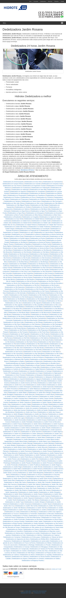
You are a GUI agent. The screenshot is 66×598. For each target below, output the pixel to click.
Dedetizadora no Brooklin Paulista (14, 365)
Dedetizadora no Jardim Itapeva (52, 431)
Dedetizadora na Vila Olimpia (34, 322)
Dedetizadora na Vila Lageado (13, 305)
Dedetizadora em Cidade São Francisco (50, 224)
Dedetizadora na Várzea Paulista (40, 556)
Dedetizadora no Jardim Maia (36, 437)
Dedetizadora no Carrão (10, 371)
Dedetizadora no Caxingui (44, 371)
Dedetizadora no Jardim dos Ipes (49, 416)
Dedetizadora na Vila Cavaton (21, 269)
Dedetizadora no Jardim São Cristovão (39, 482)
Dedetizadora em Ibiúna (27, 554)
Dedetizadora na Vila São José (13, 347)
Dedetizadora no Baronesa (38, 359)
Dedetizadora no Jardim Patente (28, 453)
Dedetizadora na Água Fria (39, 211)
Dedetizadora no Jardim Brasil (45, 394)
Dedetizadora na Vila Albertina (22, 250)
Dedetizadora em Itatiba (52, 558)
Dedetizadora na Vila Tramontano (13, 353)
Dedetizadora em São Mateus (53, 203)
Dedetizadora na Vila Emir (32, 285)
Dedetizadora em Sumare (40, 207)
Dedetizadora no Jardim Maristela (43, 443)
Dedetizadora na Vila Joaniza (51, 303)
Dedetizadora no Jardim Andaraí (36, 385)
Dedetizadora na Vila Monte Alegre (19, 312)
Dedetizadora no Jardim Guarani (13, 426)
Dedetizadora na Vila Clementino (42, 271)
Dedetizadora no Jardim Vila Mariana (14, 508)
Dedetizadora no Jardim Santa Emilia (15, 470)
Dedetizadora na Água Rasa (16, 213)
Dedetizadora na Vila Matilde (18, 264)
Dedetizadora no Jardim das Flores (26, 412)
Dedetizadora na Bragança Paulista (32, 560)
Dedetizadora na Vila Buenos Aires (38, 264)
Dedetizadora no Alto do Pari (54, 357)
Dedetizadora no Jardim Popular (21, 463)
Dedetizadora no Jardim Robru (12, 468)
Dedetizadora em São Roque (26, 552)
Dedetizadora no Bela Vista (52, 215)
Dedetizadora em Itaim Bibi (38, 189)
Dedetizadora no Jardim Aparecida (42, 386)
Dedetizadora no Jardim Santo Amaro (40, 478)
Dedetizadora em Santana (13, 201)
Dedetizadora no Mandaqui (28, 511)
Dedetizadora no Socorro (34, 474)
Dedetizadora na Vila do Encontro (26, 281)
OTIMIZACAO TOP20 (39, 593)
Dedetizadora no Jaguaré (33, 379)
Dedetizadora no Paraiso (20, 515)
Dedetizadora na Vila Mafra (34, 306)
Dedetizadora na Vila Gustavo (30, 283)
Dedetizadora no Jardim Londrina (52, 435)
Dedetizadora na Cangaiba (30, 217)
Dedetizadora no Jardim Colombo (20, 406)
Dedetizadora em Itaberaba (20, 189)
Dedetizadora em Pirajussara (19, 199)
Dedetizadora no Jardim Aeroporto (14, 381)
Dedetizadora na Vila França (40, 291)
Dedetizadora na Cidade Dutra (21, 221)
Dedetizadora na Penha (37, 238)
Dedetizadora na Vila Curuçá (43, 275)
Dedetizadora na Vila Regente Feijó (16, 336)
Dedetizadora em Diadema (45, 525)
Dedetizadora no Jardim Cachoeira (27, 396)
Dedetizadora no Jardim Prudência (29, 465)
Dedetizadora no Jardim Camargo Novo (16, 398)
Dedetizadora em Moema (37, 193)
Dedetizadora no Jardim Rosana (32, 468)
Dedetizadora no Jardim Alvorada (36, 381)
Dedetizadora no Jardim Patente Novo (51, 453)
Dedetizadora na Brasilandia (12, 217)
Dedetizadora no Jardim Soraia (19, 496)
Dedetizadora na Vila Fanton (51, 287)
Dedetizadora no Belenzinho (34, 361)
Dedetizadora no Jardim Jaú (52, 433)
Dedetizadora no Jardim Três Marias (28, 500)
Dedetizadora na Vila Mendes (18, 301)
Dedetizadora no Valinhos (34, 535)
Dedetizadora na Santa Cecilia (41, 244)
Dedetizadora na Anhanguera (35, 213)
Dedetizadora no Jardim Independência (27, 429)
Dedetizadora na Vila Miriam (13, 310)
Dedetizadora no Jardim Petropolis (14, 461)
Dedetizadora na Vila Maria (51, 306)
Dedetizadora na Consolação (41, 228)
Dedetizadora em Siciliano (23, 207)
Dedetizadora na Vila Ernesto (50, 285)
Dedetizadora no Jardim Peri (29, 459)
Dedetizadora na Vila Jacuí (13, 303)
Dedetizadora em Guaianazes (21, 187)
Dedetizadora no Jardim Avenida (13, 390)
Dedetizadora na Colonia (23, 228)
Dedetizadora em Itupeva (19, 558)
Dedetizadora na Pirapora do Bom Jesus (48, 552)
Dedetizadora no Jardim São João (51, 484)
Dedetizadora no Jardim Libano (31, 435)
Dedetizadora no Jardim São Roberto (15, 490)
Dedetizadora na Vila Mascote (42, 250)
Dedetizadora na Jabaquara (32, 326)
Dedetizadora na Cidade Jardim (41, 221)
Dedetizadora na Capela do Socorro (51, 217)
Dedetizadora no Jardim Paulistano (35, 455)
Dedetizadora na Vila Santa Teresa (26, 342)
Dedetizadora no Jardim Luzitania (15, 437)
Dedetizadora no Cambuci (13, 367)
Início (30, 1)
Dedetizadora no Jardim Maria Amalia (47, 439)
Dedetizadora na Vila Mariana (54, 308)
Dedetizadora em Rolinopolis (54, 199)
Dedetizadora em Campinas (11, 537)
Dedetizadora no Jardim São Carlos (15, 482)
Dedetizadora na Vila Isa (54, 301)
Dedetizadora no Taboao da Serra (51, 537)
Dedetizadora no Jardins (38, 509)
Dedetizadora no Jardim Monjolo (26, 445)
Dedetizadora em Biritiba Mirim (39, 539)
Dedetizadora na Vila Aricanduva (41, 258)
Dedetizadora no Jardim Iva (12, 433)
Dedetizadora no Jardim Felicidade (21, 422)
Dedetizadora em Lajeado (55, 509)
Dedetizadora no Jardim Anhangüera (20, 386)
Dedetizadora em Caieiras (11, 554)
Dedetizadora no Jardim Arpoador (33, 523)
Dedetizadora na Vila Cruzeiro (23, 275)
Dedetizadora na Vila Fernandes (14, 289)
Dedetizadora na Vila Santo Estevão (38, 344)
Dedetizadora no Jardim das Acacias (14, 410)
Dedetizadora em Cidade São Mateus (16, 226)
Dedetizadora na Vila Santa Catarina (20, 340)
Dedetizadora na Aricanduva (53, 213)
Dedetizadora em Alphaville (11, 525)
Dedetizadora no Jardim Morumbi (37, 447)
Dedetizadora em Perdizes (12, 197)
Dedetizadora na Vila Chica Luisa (21, 271)
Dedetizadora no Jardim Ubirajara (34, 502)
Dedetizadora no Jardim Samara (53, 468)
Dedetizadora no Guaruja (21, 547)
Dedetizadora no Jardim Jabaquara (32, 433)
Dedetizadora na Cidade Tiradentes (39, 226)
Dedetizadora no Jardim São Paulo (25, 488)
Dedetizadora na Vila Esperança (14, 287)
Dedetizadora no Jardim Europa (36, 420)
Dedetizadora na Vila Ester (34, 287)
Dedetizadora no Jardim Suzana (40, 496)
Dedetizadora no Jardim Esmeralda (15, 420)
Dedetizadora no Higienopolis (53, 373)
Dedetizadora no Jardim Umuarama (20, 504)
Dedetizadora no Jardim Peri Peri (49, 459)
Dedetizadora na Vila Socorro (15, 349)
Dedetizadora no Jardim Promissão (14, 519)
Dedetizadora (43, 1)
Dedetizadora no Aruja (31, 531)
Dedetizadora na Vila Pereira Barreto (15, 328)
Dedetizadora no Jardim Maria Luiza (39, 441)
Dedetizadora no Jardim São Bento (26, 480)
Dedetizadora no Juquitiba (44, 554)
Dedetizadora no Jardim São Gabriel (29, 484)
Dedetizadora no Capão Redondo (34, 369)
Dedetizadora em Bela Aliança (33, 215)
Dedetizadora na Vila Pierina (18, 330)
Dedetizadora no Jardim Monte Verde (14, 447)
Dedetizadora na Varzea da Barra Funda (41, 248)
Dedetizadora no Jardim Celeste (41, 402)
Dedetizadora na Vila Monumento (41, 312)
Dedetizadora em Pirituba (37, 199)
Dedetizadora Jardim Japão (33, 521)
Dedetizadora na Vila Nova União (13, 322)
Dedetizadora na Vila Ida (41, 297)
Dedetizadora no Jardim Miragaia (13, 414)
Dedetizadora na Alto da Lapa (50, 355)
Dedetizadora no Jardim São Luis (36, 486)
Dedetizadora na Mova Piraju (14, 236)
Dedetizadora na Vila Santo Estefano (14, 344)
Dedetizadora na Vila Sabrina (39, 338)
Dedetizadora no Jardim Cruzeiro (41, 406)
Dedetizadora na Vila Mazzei (40, 265)
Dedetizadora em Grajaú (35, 373)
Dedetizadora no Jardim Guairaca (53, 424)
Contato (62, 1)
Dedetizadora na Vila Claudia (40, 269)
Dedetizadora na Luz (18, 234)
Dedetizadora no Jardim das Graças (49, 412)
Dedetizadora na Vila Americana (18, 254)
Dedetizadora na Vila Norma (11, 318)
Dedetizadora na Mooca (33, 234)
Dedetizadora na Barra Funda (14, 215)
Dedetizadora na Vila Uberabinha (34, 353)
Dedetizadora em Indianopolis (41, 187)
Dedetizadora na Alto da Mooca (12, 357)
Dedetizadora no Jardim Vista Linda (19, 509)
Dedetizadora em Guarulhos (14, 531)
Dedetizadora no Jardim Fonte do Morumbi (47, 422)
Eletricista (50, 1)
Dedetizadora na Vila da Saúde (22, 277)
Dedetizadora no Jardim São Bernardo (50, 480)
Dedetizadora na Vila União (54, 353)
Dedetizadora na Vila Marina (18, 242)
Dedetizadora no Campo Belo (31, 367)
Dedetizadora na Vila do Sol (11, 283)
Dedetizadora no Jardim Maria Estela (15, 441)
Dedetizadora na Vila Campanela (20, 265)
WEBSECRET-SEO (26, 593)
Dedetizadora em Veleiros (21, 209)
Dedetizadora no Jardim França (12, 424)
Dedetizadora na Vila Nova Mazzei (48, 320)
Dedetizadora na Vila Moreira (21, 314)
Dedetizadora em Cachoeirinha (52, 181)
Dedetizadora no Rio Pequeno (16, 476)
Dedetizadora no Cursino (18, 373)
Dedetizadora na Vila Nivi (53, 316)
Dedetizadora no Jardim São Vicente (39, 490)
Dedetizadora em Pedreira (54, 195)
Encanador (36, 1)
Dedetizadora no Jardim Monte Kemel (49, 445)
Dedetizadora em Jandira (19, 551)
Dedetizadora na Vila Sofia (33, 349)
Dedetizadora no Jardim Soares (33, 494)
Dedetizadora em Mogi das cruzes (49, 531)
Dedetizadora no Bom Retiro (52, 361)
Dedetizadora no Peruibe (43, 545)
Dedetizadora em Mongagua (39, 547)
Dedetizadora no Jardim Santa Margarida (30, 472)
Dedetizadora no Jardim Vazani (42, 504)
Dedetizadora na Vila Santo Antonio (49, 342)
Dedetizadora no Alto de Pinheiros (33, 357)
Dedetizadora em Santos (14, 529)
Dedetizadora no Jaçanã (17, 379)
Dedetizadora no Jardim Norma (17, 449)
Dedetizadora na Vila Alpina (41, 252)
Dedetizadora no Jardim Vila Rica (37, 508)
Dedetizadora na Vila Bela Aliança (18, 262)
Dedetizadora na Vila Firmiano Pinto (37, 289)
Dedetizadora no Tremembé (28, 513)
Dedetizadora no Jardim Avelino (51, 388)
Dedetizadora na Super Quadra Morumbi (15, 248)
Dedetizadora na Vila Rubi (21, 338)
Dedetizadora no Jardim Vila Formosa (49, 506)
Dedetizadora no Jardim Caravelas (31, 400)
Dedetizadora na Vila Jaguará (32, 303)
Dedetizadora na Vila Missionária (33, 310)
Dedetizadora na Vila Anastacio (39, 254)
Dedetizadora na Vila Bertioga (39, 262)
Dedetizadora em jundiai (32, 533)
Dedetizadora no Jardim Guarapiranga (36, 426)
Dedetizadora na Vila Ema (15, 285)
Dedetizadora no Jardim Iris (11, 431)
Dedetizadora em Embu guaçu (31, 537)
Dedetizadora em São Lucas (34, 203)
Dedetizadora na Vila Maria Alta (12, 308)
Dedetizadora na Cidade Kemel (22, 222)
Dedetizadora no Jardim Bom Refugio (39, 392)
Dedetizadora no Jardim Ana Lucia (14, 385)
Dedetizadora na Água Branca (20, 211)
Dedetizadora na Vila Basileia (40, 260)
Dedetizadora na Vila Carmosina (42, 267)
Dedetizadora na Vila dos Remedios (51, 283)
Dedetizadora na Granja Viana (50, 230)
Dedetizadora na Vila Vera (14, 355)
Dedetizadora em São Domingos (51, 201)
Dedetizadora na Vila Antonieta (42, 256)
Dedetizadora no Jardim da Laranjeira (26, 408)
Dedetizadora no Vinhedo (36, 558)
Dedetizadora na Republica (23, 244)
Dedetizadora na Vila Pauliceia (51, 326)
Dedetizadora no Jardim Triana (49, 500)
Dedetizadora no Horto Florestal (15, 375)
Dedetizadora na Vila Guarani (19, 295)
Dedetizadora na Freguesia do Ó (30, 230)
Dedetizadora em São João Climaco (14, 203)
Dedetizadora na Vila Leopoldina (34, 305)
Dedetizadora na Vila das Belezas (43, 277)
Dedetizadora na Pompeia (18, 240)
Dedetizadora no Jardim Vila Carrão (26, 506)
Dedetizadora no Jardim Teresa (44, 498)
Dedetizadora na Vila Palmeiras (31, 324)
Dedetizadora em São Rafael (39, 205)
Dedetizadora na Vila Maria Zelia (40, 209)
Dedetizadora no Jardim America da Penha (23, 383)
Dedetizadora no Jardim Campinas (49, 396)
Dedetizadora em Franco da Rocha (24, 543)
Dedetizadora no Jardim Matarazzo (29, 388)
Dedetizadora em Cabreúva (20, 556)
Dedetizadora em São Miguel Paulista (17, 205)
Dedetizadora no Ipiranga (26, 377)
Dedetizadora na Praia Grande (49, 529)
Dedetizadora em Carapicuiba (19, 549)
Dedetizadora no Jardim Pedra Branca (21, 457)
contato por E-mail (56, 569)
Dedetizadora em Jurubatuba (36, 191)
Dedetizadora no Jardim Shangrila (49, 492)
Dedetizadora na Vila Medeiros (16, 299)
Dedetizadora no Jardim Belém (17, 392)
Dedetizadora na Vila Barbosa (21, 260)
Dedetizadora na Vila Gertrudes (16, 293)
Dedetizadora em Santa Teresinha (23, 246)
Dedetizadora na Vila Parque (13, 326)
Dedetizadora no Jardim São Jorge (14, 486)
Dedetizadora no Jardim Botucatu (24, 394)
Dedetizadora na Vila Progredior (20, 334)
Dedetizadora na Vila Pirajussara (38, 330)
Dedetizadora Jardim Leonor (11, 435)
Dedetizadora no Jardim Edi (34, 418)
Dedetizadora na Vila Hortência (52, 521)
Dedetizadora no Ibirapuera (34, 375)
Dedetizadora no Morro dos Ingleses (50, 511)
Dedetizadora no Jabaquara (43, 377)
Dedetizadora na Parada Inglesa (19, 238)
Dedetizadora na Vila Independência (38, 299)
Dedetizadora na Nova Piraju (53, 519)
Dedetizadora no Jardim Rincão (32, 467)
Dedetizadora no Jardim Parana (42, 451)
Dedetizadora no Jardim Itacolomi (31, 431)
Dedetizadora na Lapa (26, 232)
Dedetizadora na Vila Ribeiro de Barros (40, 336)
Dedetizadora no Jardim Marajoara (24, 439)
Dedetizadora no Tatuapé (18, 474)
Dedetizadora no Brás (32, 363)
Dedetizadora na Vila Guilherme (38, 295)
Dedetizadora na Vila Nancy (16, 316)
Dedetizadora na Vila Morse (39, 314)
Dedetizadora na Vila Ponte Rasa (39, 332)
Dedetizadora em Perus (28, 197)
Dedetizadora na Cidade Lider (42, 222)
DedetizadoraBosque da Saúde (15, 363)
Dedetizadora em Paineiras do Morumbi (36, 236)
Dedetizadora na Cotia (18, 535)
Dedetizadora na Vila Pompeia (18, 332)
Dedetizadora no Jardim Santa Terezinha (15, 478)
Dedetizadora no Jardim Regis (12, 467)
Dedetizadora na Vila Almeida (22, 252)
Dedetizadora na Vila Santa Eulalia (42, 340)
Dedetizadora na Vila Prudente (40, 334)
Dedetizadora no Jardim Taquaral (23, 498)
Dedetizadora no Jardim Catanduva (20, 402)
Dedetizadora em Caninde (33, 183)
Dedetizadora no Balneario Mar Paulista (17, 359)
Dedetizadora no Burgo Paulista (35, 365)
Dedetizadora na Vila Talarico (51, 351)
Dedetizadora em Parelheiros (36, 195)
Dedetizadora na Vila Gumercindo (20, 291)
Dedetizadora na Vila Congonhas (23, 273)
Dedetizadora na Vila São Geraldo (49, 345)
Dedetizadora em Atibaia (43, 543)
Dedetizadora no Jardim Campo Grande (41, 398)
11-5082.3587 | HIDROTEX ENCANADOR (35, 591)
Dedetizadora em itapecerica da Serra (17, 539)
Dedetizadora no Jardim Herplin (40, 428)
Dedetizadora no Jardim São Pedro (48, 488)
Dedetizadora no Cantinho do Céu (13, 369)
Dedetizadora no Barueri (28, 525)
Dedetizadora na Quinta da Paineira (39, 242)
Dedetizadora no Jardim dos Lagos (13, 418)
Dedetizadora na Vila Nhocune (35, 316)
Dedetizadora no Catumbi (27, 371)
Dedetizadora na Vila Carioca (22, 267)
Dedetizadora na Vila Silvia (53, 347)
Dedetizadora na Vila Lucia (53, 305)
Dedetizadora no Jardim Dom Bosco (27, 416)
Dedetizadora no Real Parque (35, 476)
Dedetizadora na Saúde (41, 246)
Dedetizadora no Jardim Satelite (28, 492)
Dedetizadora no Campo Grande (51, 367)
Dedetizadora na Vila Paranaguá (52, 324)
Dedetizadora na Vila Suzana (32, 351)
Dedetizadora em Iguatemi (52, 375)
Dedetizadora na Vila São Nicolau (34, 347)
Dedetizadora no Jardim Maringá (22, 443)
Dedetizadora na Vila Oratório (53, 322)
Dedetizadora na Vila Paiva (12, 324)
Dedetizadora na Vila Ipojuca (37, 301)
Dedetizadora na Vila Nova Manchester (25, 320)
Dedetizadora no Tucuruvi (11, 513)
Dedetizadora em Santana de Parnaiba (42, 549)
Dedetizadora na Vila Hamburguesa (22, 297)
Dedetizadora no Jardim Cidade (21, 404)
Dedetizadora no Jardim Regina (50, 465)
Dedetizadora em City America (12, 185)
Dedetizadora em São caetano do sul (32, 527)
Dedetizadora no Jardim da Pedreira (50, 408)
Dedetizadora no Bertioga (26, 545)
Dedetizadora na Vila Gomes (35, 293)
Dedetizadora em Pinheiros (45, 197)
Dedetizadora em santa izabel (40, 541)
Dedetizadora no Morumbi (46, 513)
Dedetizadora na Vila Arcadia (22, 258)
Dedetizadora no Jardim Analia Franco (49, 383)
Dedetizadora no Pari (52, 476)
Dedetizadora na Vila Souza (13, 351)
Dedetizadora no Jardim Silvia (13, 494)
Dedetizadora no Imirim (10, 377)
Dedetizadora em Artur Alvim (33, 181)
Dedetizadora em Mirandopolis (19, 193)
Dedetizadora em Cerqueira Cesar (52, 183)
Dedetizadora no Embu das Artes (38, 551)
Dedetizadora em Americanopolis (13, 181)
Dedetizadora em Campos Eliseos (13, 183)
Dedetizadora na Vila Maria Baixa (33, 308)
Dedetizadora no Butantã (53, 365)
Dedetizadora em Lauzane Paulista (13, 521)
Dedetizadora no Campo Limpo (50, 517)
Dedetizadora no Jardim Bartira (34, 390)
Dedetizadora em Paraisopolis (17, 195)
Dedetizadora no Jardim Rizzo (52, 467)
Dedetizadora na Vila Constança (44, 273)
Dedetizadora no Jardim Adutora (52, 379)
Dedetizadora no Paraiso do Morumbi (40, 515)
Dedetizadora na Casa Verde (14, 219)
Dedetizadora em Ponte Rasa (36, 240)
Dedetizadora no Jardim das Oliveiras (35, 414)
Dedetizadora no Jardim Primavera (42, 463)
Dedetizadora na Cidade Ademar (34, 219)
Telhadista (56, 1)
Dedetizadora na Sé (56, 246)
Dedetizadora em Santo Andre (54, 527)
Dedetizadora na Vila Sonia (51, 349)
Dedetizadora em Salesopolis (21, 541)
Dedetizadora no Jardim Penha (43, 457)
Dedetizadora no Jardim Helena (20, 428)
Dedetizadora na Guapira (11, 232)
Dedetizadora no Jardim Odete (37, 449)
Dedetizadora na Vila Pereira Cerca (38, 328)
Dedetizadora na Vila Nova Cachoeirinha (33, 318)
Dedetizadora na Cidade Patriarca (26, 224)
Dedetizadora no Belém (17, 361)
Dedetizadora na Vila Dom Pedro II (48, 281)
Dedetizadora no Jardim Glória (32, 424)
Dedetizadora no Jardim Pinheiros (36, 461)
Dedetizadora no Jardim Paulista (14, 455)
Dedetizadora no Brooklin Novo (49, 363)
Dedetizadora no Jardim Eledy (53, 418)
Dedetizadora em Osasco (31, 529)
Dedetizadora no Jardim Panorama (20, 451)
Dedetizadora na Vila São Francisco (27, 345)
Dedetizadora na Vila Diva (43, 279)
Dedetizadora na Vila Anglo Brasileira (20, 256)
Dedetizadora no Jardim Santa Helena (39, 470)
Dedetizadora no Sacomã (51, 474)
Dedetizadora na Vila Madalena (14, 306)
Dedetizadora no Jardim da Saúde (36, 410)
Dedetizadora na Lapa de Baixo (44, 232)
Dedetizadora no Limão (12, 511)
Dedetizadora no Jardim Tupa (14, 502)
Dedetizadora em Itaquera (18, 191)
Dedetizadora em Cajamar (51, 535)
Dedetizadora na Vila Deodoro (25, 279)
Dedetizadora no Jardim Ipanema (50, 429)
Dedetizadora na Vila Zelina (31, 355)
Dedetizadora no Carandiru (54, 369)
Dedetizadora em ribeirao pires (14, 533)
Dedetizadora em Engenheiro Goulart (34, 185)
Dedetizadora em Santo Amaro (31, 201)
